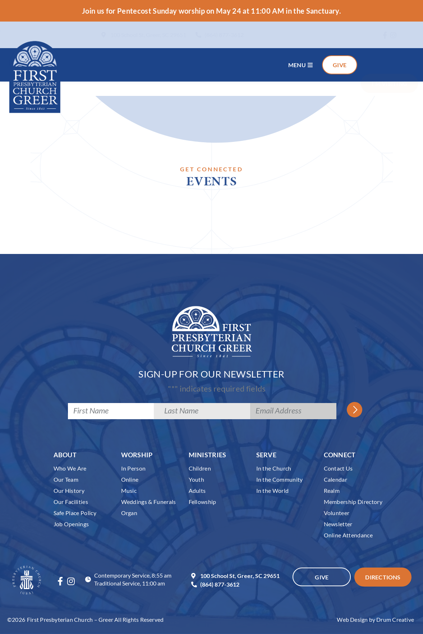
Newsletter (338, 523)
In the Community (279, 479)
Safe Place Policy (75, 512)
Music (129, 490)
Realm (332, 490)
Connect (340, 455)
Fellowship (202, 501)
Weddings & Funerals (148, 501)
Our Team (66, 479)
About (65, 455)
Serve (266, 455)
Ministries (207, 455)
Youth (196, 479)
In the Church (273, 468)
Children (200, 468)
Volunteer (337, 512)
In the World (272, 490)
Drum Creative (395, 619)
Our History (69, 490)
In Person (133, 468)
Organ (129, 512)
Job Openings (71, 523)
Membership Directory (353, 501)
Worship (137, 455)
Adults (197, 490)
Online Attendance (348, 535)
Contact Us (338, 468)
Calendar (336, 479)
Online (130, 479)
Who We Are (70, 468)
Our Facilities (71, 501)
